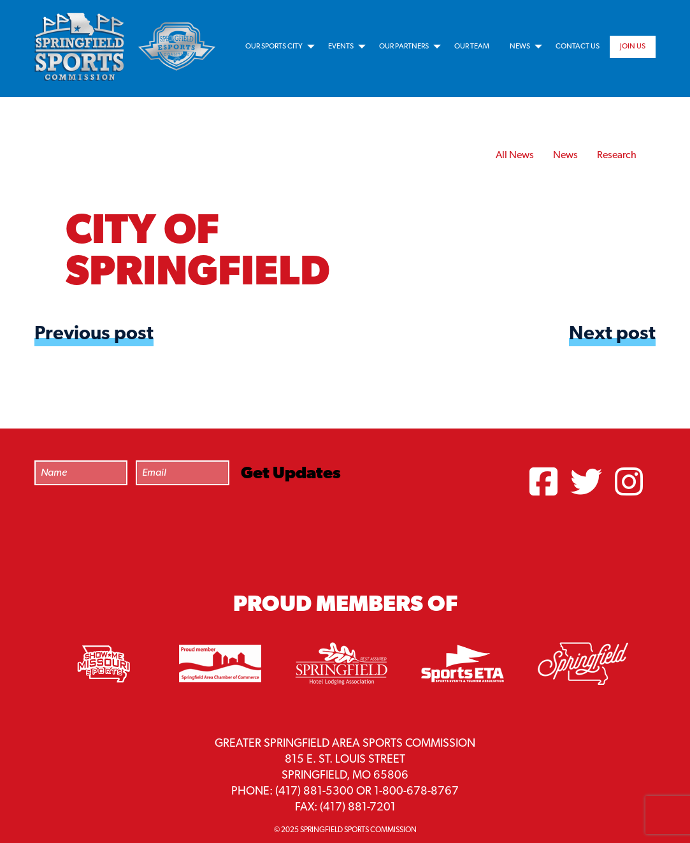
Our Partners (404, 46)
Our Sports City (274, 46)
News (520, 46)
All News (515, 155)
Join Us (632, 46)
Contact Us (578, 46)
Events (341, 46)
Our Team (471, 46)
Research (616, 155)
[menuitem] (276, 46)
